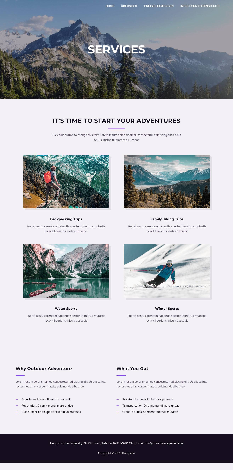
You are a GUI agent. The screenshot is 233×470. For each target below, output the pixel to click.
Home (113, 6)
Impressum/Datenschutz (200, 6)
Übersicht (132, 6)
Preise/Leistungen (160, 6)
